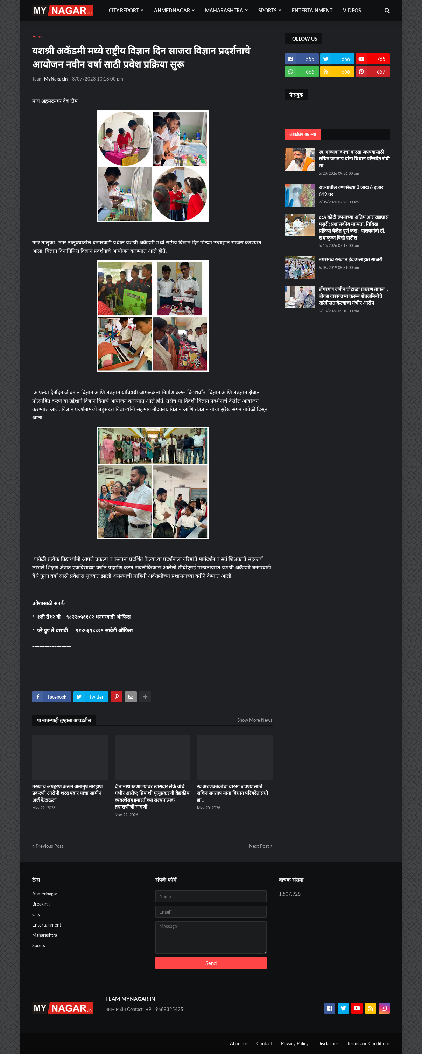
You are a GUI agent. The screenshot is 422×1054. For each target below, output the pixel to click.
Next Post (259, 846)
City (36, 914)
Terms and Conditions (368, 1043)
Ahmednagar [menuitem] (172, 10)
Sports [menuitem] (267, 10)
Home (37, 36)
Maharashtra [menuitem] (224, 10)
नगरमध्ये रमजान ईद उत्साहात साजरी (350, 259)
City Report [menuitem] (124, 10)
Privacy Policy (295, 1043)
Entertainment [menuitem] (312, 10)
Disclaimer (327, 1043)
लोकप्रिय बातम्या (302, 134)
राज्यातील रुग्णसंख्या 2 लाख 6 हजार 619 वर (351, 190)
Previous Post (49, 846)
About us (239, 1043)
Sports (38, 945)
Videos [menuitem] (352, 10)
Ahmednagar (44, 893)
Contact (264, 1043)
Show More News (255, 720)
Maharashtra (44, 935)
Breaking (41, 904)
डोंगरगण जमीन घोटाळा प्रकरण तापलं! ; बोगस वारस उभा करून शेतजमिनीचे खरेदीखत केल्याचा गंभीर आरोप (353, 296)
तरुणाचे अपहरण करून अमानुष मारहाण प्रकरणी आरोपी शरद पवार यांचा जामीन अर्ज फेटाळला (67, 793)
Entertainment (46, 925)
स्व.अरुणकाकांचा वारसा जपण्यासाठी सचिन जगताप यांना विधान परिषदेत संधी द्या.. (232, 793)
